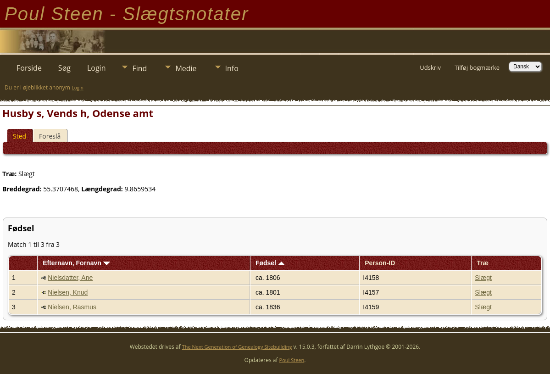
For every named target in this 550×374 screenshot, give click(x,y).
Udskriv (430, 67)
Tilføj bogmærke (477, 67)
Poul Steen (292, 360)
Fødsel (270, 263)
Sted (19, 136)
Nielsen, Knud (68, 292)
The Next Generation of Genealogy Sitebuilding (237, 346)
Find (139, 68)
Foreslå (50, 136)
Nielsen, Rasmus (72, 307)
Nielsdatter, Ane (70, 277)
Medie (185, 68)
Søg (64, 68)
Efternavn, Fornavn (76, 263)
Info (232, 68)
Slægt (483, 277)
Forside (29, 68)
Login (96, 68)
